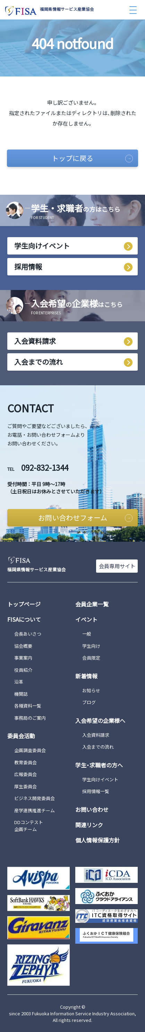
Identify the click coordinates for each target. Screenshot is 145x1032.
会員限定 (91, 657)
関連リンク (89, 825)
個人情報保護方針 (97, 840)
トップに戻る (92, 158)
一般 (86, 633)
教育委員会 (25, 762)
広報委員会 (25, 774)
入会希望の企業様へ (100, 720)
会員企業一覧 (92, 604)
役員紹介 (23, 670)
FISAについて (24, 619)
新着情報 (86, 676)
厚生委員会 (25, 786)
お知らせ (91, 690)
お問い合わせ (92, 809)
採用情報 (28, 266)
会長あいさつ (27, 633)
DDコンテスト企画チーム (28, 825)
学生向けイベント (42, 246)
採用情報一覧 (95, 791)
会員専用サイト (117, 566)
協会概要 (23, 646)
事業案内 (23, 657)
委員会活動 (21, 736)
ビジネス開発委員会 (34, 798)
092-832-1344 (37, 467)
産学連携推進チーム (34, 810)
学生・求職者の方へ (99, 765)
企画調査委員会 (30, 750)
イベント (86, 619)
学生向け (91, 646)
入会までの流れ (38, 362)
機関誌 (21, 694)
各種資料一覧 (27, 705)
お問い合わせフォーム (85, 518)
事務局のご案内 (30, 718)
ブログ (89, 702)
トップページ (24, 604)
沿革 (18, 681)
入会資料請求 (35, 341)
